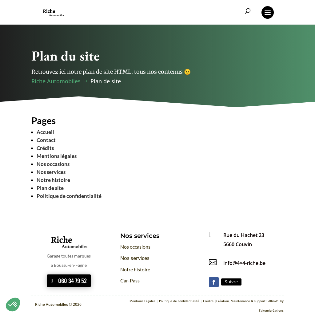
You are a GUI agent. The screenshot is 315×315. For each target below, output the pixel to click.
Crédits (45, 148)
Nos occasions (53, 164)
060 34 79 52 (72, 281)
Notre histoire (53, 180)
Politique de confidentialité (69, 196)
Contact (46, 140)
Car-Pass (130, 280)
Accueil (45, 132)
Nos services (51, 172)
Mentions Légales (142, 301)
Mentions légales (57, 156)
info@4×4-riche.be (244, 263)
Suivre (231, 282)
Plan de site (50, 188)
